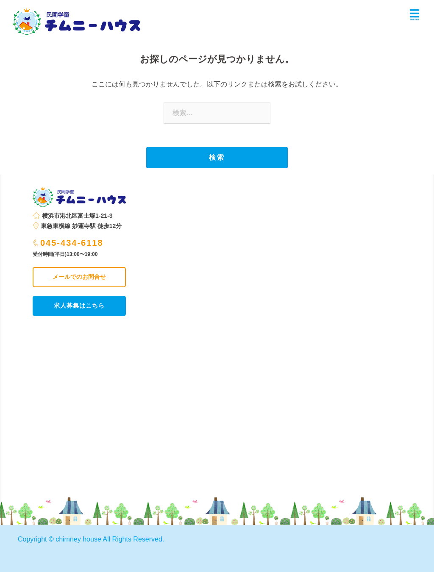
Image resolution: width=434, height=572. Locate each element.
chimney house (78, 539)
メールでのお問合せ (79, 276)
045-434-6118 (68, 242)
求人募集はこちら (79, 305)
